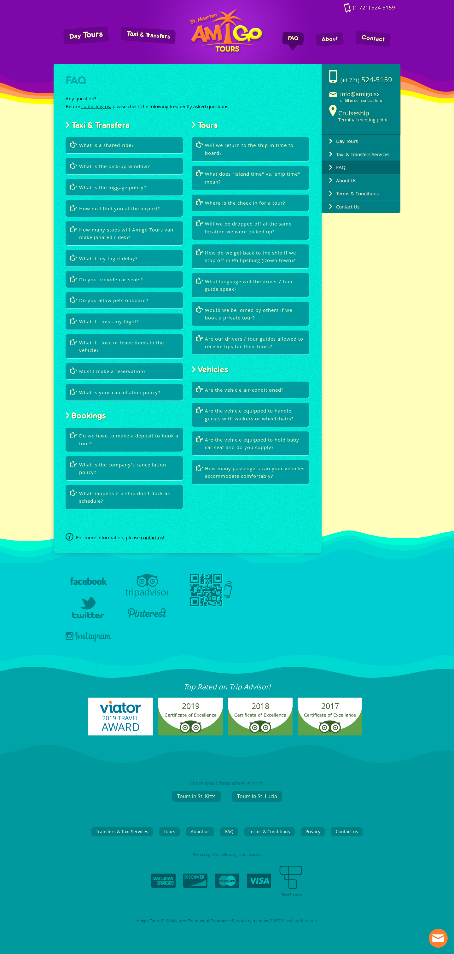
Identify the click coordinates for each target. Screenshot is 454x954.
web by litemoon (301, 920)
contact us (152, 537)
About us (200, 831)
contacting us (95, 106)
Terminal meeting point (363, 115)
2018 (260, 706)
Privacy (313, 831)
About (330, 39)
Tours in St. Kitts (196, 796)
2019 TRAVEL (121, 724)
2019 (191, 706)
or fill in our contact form (361, 100)
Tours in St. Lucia (257, 796)
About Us (346, 180)
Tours (86, 35)
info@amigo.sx (360, 94)
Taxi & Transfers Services (362, 154)
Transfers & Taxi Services (122, 831)
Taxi (148, 35)
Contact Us (347, 206)
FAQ (293, 38)
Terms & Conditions (357, 193)
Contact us (347, 831)
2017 (330, 706)
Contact (373, 39)
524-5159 (374, 7)
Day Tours (347, 141)
